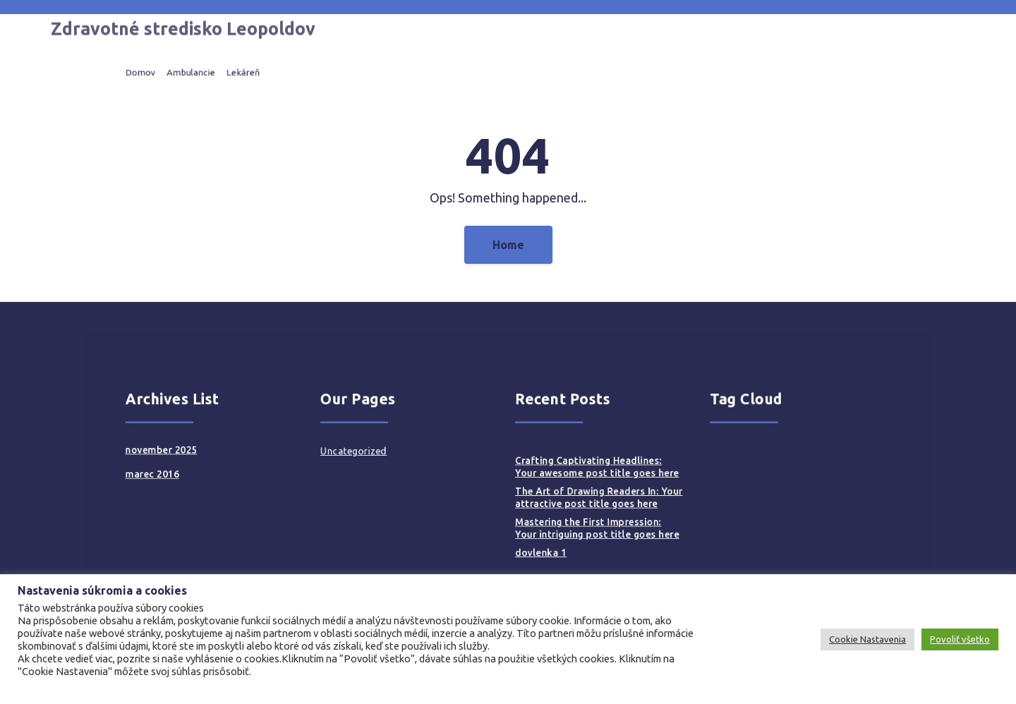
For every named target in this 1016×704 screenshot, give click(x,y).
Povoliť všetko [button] (960, 639)
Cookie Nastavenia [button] (867, 639)
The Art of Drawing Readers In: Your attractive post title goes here (581, 494)
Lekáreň (295, 72)
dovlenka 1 (534, 538)
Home (508, 244)
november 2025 (229, 455)
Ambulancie (253, 72)
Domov (213, 72)
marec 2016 (222, 475)
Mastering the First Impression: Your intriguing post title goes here (579, 518)
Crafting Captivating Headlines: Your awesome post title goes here (579, 469)
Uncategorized (384, 456)
